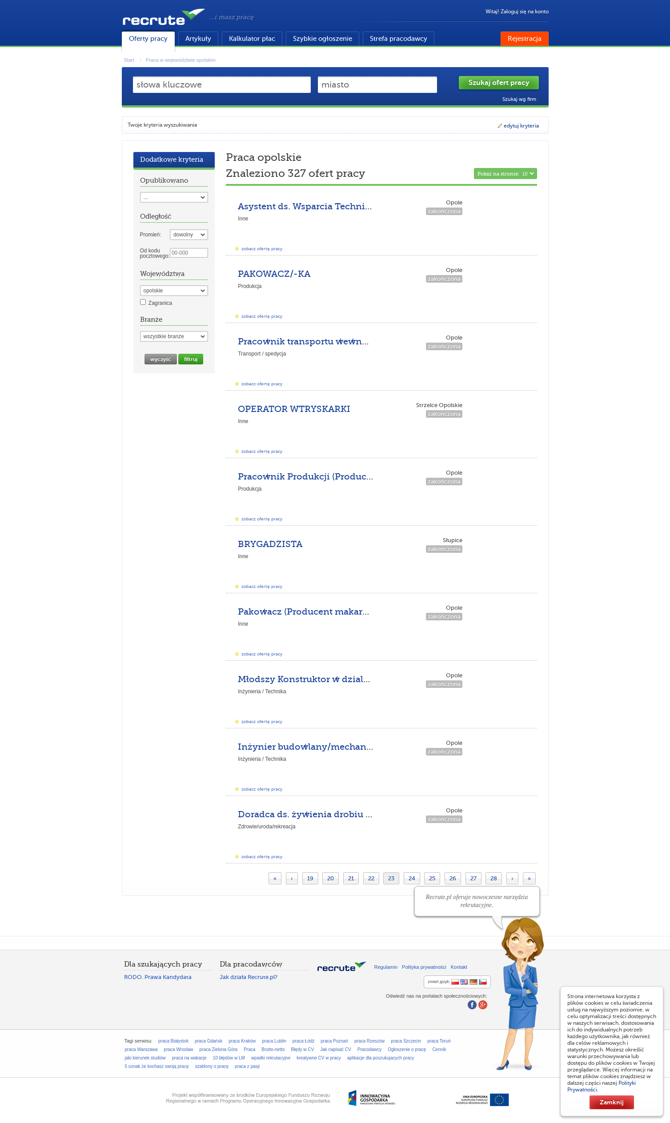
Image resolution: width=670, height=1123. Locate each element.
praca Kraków (242, 1041)
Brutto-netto (273, 1049)
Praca (249, 1049)
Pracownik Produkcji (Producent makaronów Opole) (352, 477)
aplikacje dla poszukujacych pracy (380, 1057)
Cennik (439, 1049)
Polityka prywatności (424, 967)
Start (129, 60)
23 (391, 878)
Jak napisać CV (335, 1049)
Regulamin (386, 967)
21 (351, 878)
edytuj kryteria (518, 125)
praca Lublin (274, 1041)
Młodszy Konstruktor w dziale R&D (314, 679)
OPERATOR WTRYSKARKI (294, 409)
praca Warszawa (141, 1049)
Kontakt (459, 967)
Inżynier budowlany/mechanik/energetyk (330, 747)
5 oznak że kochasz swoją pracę (157, 1066)
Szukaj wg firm (519, 99)
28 (493, 878)
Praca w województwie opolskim (181, 60)
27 (473, 878)
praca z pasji (247, 1066)
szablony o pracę (212, 1066)
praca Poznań (334, 1041)
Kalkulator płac (252, 38)
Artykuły (198, 38)
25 (432, 878)
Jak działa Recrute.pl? (248, 977)
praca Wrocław (178, 1049)
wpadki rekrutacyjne (270, 1057)
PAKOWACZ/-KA (274, 274)
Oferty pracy (148, 38)
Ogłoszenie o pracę (407, 1049)
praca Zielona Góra (219, 1049)
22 (371, 878)
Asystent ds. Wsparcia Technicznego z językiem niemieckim (370, 206)
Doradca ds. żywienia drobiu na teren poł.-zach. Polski (357, 814)
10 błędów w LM (229, 1057)
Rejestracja (525, 38)
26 (452, 878)
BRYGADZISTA (270, 544)
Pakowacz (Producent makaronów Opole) (328, 612)
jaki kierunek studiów (145, 1057)
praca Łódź (303, 1041)
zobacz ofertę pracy (261, 248)
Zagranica (160, 303)
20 (330, 878)
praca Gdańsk (208, 1041)
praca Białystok (173, 1041)
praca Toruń (439, 1041)
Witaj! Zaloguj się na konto (517, 11)
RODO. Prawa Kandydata (158, 977)
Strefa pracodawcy (398, 38)
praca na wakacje (189, 1057)
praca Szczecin (406, 1041)
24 (412, 878)
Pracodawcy (369, 1049)
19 (310, 878)
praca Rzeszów (369, 1041)
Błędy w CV (302, 1049)
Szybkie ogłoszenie (322, 38)
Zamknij (612, 1102)
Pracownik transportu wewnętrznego (319, 341)
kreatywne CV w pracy (319, 1057)
